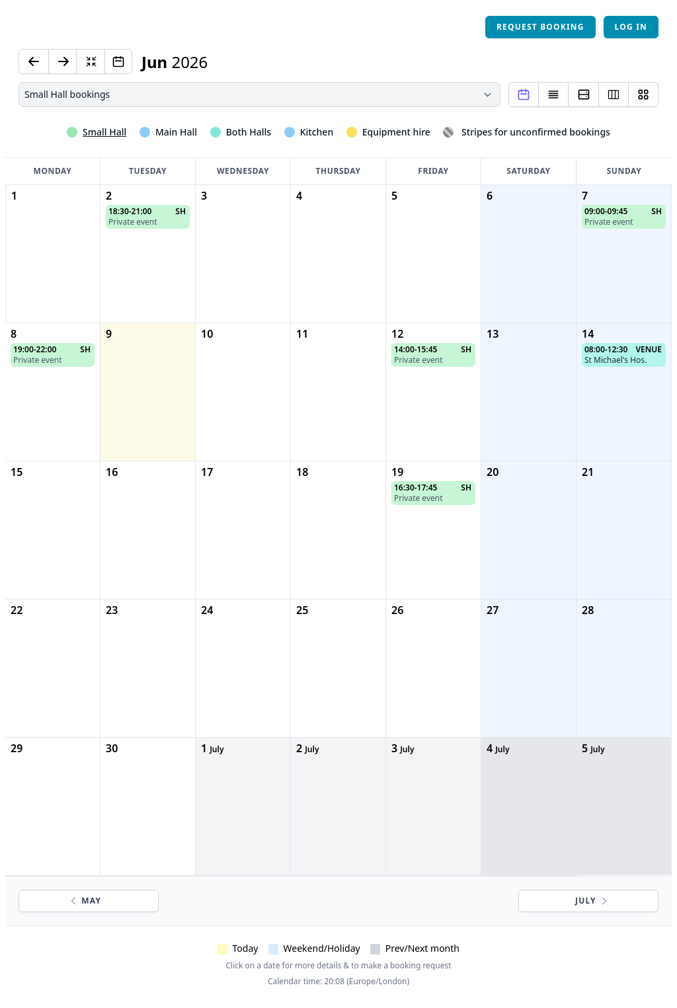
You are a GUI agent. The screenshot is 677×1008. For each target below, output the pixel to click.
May (84, 900)
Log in (631, 26)
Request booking (540, 26)
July (592, 900)
